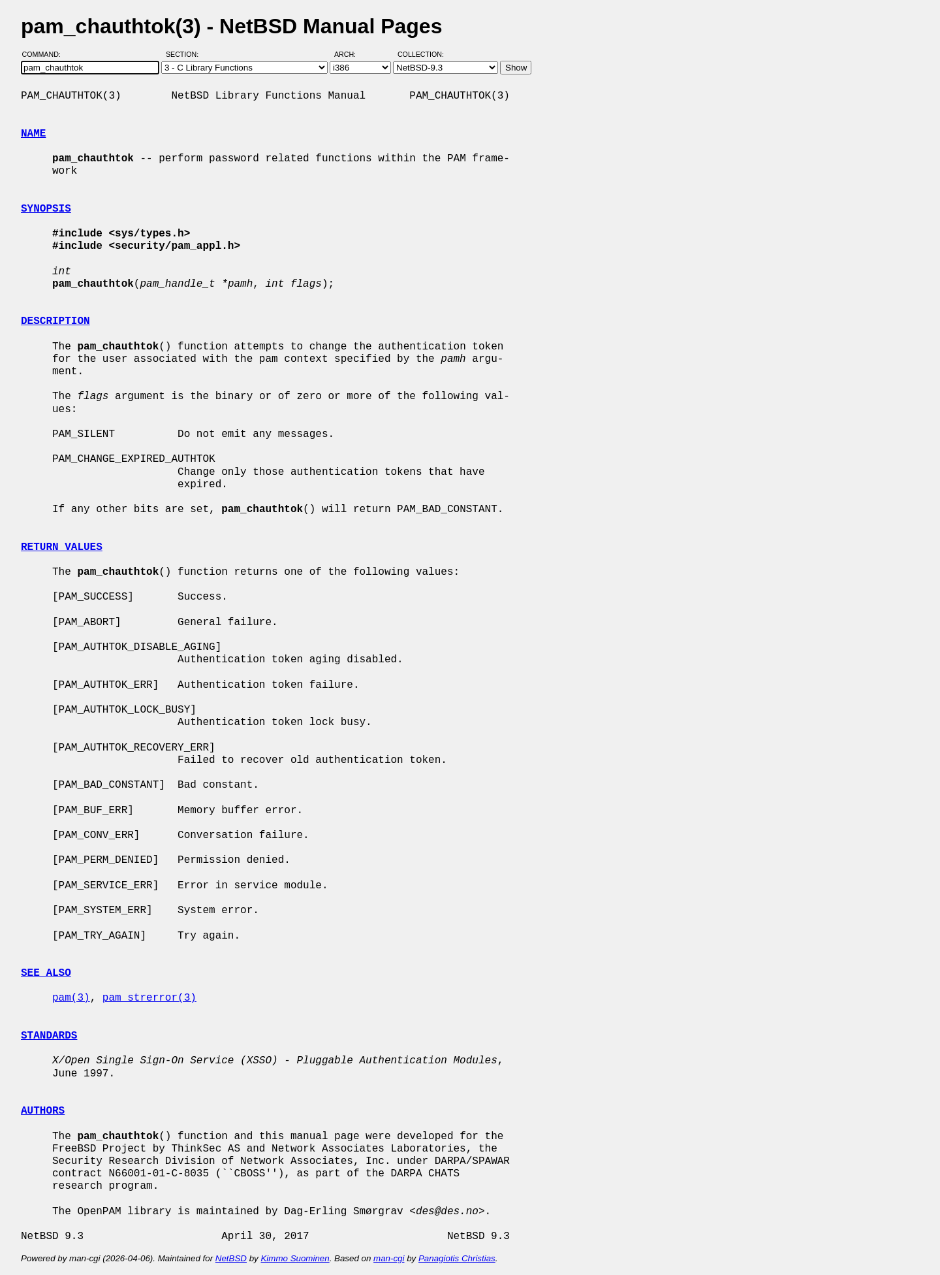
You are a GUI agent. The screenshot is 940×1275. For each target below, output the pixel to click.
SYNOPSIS (46, 209)
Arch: (351, 54)
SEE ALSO (46, 973)
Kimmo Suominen (294, 1258)
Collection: (421, 54)
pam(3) (71, 998)
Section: (185, 54)
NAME (33, 134)
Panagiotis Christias (456, 1258)
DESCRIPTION (55, 321)
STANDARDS (49, 1036)
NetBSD (231, 1258)
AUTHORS (43, 1111)
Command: (45, 54)
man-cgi (388, 1258)
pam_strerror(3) (149, 998)
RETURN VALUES (61, 547)
